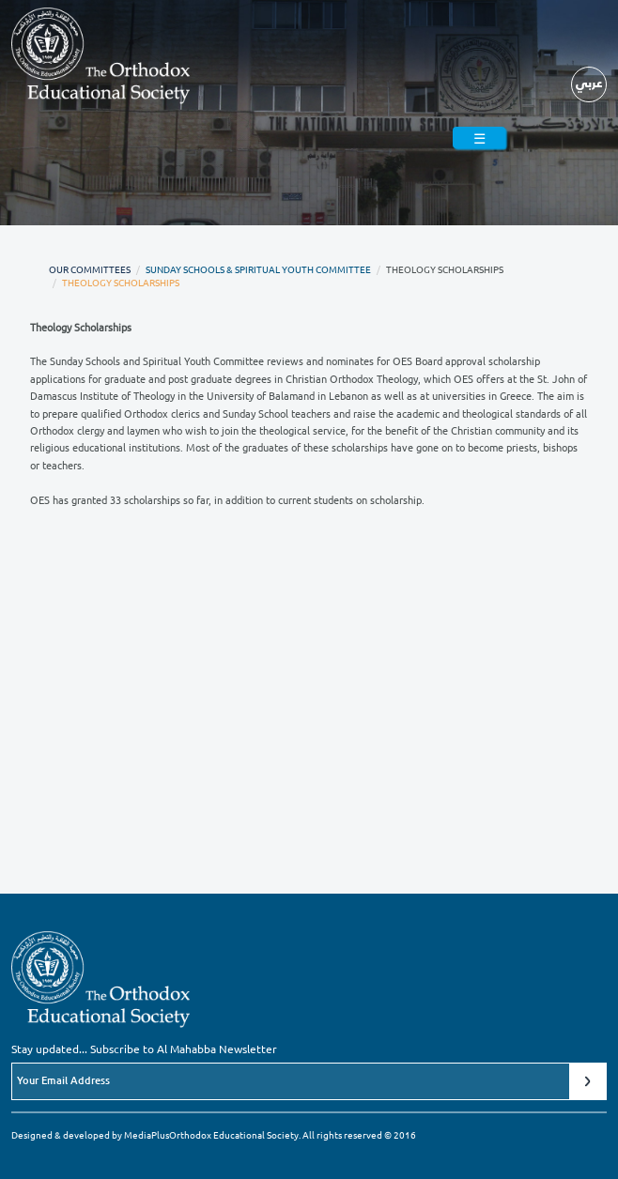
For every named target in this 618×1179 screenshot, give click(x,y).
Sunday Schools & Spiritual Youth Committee (258, 269)
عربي (589, 82)
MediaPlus (146, 1134)
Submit (588, 1081)
